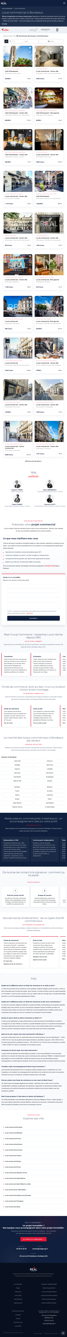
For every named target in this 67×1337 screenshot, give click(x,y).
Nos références (18, 1299)
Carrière (18, 1318)
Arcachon (50, 791)
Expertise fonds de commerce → (14, 964)
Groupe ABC (18, 1326)
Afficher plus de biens (33, 461)
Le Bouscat (50, 795)
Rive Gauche (49, 773)
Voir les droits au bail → (40, 723)
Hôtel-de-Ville (17, 781)
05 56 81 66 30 (50, 566)
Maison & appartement (49, 1288)
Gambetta (17, 765)
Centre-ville (17, 761)
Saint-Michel (17, 777)
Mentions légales (38, 1333)
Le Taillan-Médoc (50, 807)
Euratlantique (49, 777)
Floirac (50, 799)
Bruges (17, 799)
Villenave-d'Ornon (17, 807)
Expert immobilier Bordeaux (49, 1303)
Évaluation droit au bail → (40, 957)
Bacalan (49, 781)
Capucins (17, 769)
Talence (17, 795)
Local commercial (7, 8)
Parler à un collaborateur (32, 1239)
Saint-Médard (50, 803)
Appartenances (18, 1303)
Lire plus (4, 24)
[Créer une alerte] (63, 1333)
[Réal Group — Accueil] (33, 1269)
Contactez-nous (18, 1322)
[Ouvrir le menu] (64, 3)
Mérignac (49, 787)
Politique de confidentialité (50, 1333)
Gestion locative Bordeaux (49, 1299)
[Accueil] (4, 3)
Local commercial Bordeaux (49, 1291)
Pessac (17, 791)
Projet (26, 41)
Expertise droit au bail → (40, 960)
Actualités (18, 1315)
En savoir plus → (9, 961)
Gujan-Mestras (17, 803)
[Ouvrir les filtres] (51, 41)
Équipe (18, 1288)
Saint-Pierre (49, 765)
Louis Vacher (18, 1295)
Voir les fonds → (9, 723)
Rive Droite (17, 773)
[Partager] (30, 52)
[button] (30, 48)
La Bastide (50, 769)
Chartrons (50, 761)
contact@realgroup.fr (40, 1249)
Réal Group (18, 1291)
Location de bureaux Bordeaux (49, 1295)
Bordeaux (17, 787)
